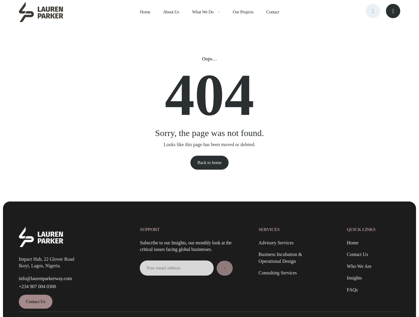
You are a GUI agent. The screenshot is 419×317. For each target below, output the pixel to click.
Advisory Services (276, 242)
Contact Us (357, 254)
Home (353, 242)
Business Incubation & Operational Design (280, 257)
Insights (354, 277)
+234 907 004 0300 (37, 286)
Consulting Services (278, 272)
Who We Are (359, 266)
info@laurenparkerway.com (45, 278)
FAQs (352, 289)
